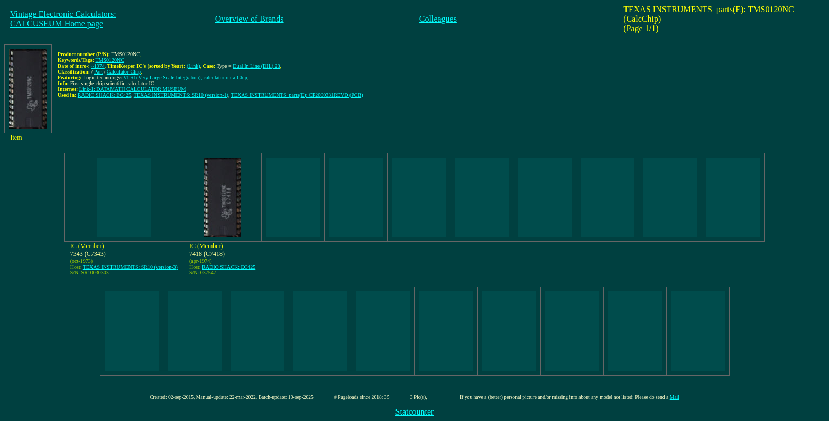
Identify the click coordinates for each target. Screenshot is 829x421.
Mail (674, 397)
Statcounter (414, 411)
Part (98, 72)
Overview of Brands (249, 18)
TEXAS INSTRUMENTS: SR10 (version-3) (130, 267)
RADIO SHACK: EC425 (104, 95)
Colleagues (438, 18)
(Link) (193, 66)
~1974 (97, 66)
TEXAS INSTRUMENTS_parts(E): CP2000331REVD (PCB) (297, 95)
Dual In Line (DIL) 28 (256, 66)
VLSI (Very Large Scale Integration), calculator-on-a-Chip (185, 77)
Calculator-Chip (124, 72)
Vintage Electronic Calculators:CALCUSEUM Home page (63, 19)
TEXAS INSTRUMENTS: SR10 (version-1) (181, 95)
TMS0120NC (109, 60)
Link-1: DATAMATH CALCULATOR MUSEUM (132, 89)
